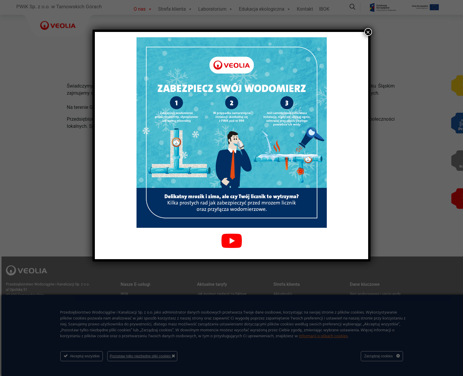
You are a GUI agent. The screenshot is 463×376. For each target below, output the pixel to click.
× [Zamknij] (368, 32)
